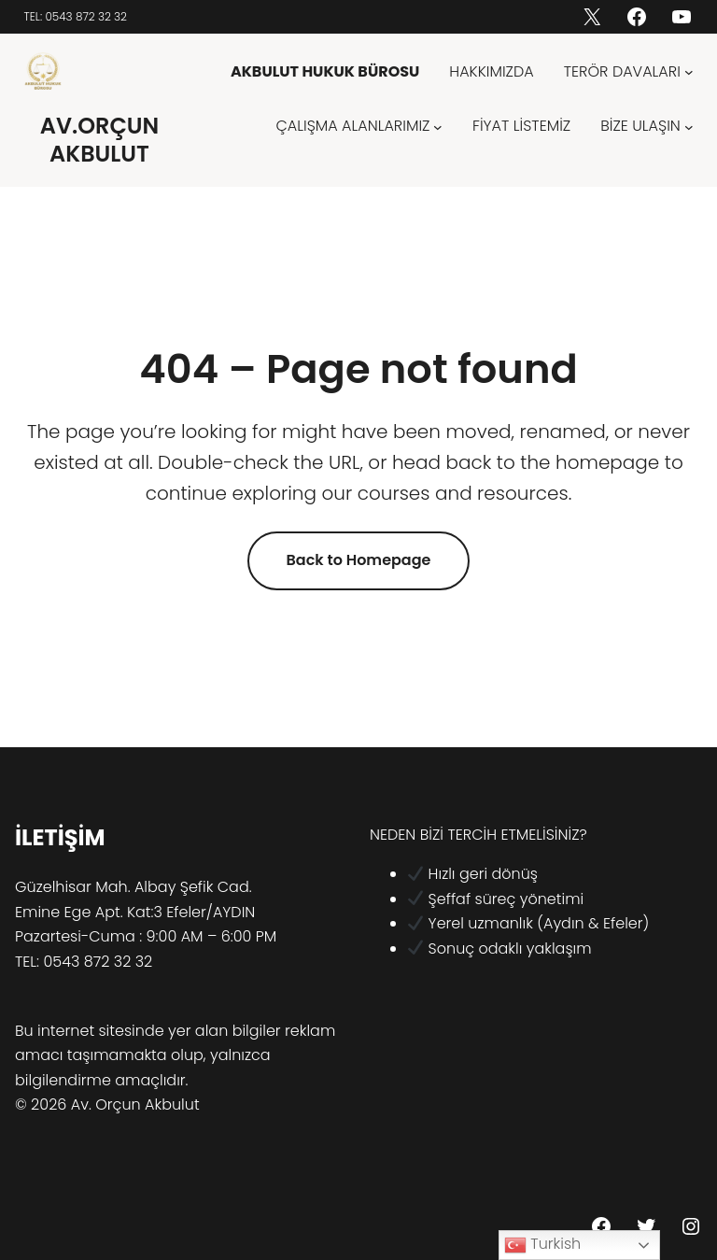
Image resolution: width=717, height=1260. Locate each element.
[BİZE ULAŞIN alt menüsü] (689, 126)
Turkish (542, 1244)
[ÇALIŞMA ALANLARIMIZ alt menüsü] (438, 126)
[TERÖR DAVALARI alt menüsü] (689, 72)
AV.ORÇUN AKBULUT (100, 139)
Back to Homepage (359, 560)
